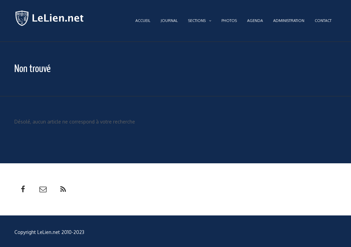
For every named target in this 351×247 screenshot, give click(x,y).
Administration (288, 20)
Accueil (142, 20)
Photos (229, 20)
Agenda (255, 20)
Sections (199, 20)
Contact (323, 20)
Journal (169, 20)
